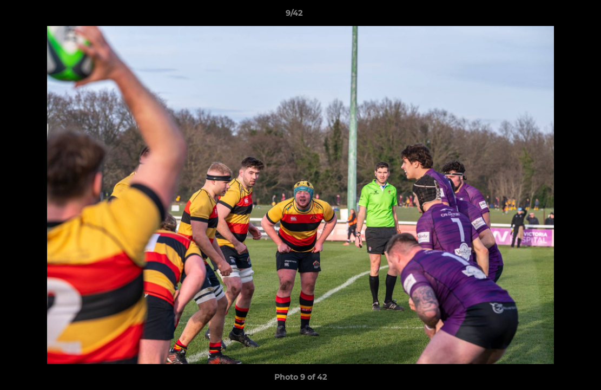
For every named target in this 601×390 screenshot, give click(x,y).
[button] (555, 16)
